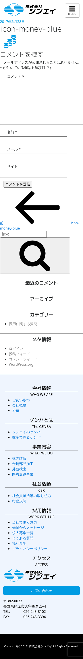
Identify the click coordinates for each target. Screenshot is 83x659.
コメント (15, 76)
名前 (12, 132)
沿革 (15, 410)
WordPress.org (21, 364)
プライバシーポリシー (30, 548)
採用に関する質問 (23, 323)
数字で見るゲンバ (26, 437)
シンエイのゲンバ (26, 431)
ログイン (16, 348)
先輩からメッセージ (28, 527)
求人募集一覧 (22, 532)
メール (14, 149)
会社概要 (19, 405)
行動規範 (19, 501)
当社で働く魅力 (24, 522)
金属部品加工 (22, 463)
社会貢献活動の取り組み (31, 495)
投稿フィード (19, 353)
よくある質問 (22, 538)
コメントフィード (23, 359)
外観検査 (19, 469)
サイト (12, 166)
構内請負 (19, 458)
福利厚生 (19, 543)
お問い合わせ (41, 590)
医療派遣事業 (22, 474)
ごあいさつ (21, 399)
